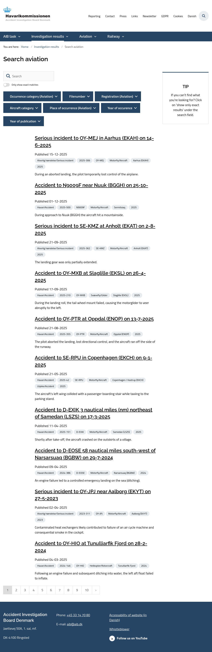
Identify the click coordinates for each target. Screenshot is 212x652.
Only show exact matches (25, 84)
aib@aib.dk (74, 624)
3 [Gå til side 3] (25, 589)
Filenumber (77, 96)
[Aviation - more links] (95, 36)
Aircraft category (22, 107)
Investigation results (47, 36)
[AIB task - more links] (19, 36)
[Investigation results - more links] (66, 36)
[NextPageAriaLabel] (96, 590)
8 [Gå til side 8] (68, 589)
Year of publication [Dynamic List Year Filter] (23, 121)
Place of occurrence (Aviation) (70, 107)
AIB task (9, 36)
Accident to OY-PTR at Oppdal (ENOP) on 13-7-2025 (94, 319)
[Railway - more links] (122, 36)
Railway (113, 36)
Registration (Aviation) (117, 96)
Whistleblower (119, 629)
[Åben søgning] (204, 16)
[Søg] (8, 76)
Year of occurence (120, 107)
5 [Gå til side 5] (42, 589)
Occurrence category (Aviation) (31, 96)
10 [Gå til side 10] (87, 589)
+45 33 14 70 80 (78, 615)
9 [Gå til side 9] (77, 589)
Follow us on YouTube (132, 638)
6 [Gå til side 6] (51, 589)
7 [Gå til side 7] (60, 589)
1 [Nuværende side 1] (7, 589)
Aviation (85, 36)
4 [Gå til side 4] (34, 589)
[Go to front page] (25, 16)
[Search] (28, 76)
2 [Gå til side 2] (16, 589)
